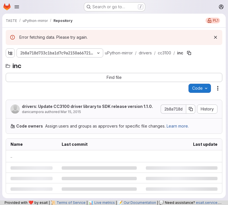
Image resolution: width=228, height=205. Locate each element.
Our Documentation (140, 202)
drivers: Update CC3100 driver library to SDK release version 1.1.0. (87, 106)
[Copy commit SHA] (190, 109)
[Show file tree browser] (10, 53)
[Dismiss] (215, 37)
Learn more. (178, 126)
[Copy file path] (189, 53)
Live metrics (104, 202)
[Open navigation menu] (16, 6)
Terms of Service (71, 202)
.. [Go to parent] (11, 156)
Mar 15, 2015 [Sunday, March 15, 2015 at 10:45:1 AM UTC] (71, 112)
